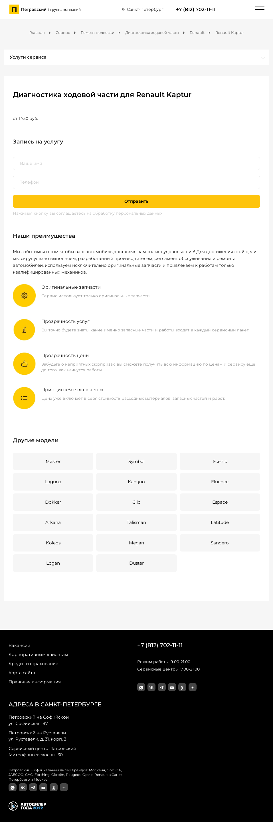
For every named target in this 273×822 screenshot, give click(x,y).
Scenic (220, 461)
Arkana (53, 522)
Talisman (136, 522)
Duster (136, 563)
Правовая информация (35, 681)
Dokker (53, 502)
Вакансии (19, 645)
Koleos (53, 543)
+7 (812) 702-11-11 (195, 9)
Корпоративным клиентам (38, 654)
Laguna (53, 481)
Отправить (136, 201)
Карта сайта (22, 672)
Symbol (136, 461)
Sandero (220, 543)
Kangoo (136, 481)
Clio (136, 502)
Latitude (220, 522)
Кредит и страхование (33, 663)
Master (53, 461)
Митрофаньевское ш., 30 (42, 751)
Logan (53, 563)
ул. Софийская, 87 (39, 720)
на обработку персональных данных (124, 213)
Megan (136, 543)
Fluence (219, 481)
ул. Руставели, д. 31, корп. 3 (37, 736)
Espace (220, 502)
